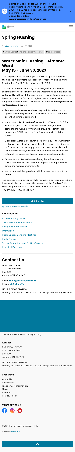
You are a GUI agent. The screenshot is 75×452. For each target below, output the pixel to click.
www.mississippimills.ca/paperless (27, 18)
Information (8, 230)
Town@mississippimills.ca (23, 280)
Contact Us (8, 382)
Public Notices (53, 52)
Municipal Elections (12, 247)
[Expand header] (71, 27)
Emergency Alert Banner (14, 226)
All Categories (10, 213)
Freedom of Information (15, 385)
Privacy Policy (9, 395)
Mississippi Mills (11, 46)
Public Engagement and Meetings (19, 234)
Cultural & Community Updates (17, 222)
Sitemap (6, 392)
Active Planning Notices (14, 218)
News (5, 389)
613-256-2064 (17, 283)
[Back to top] (37, 444)
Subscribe (37, 201)
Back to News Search (17, 206)
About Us (7, 379)
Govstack (15, 431)
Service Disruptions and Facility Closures (23, 52)
